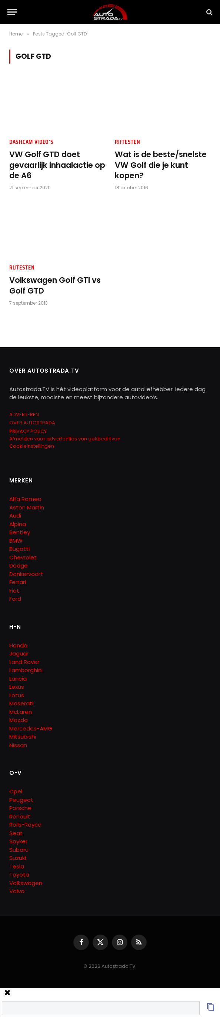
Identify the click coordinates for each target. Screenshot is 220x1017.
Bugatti (19, 549)
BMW (16, 541)
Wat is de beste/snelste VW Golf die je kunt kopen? (161, 165)
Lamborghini (26, 670)
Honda (18, 645)
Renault (19, 816)
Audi (15, 515)
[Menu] (12, 12)
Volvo (16, 891)
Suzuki (17, 858)
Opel (15, 791)
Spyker (18, 841)
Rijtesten (127, 142)
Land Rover (24, 662)
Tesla (16, 866)
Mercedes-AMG (30, 728)
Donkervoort (26, 574)
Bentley (19, 532)
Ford (15, 599)
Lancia (18, 678)
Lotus (16, 695)
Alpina (17, 524)
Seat (16, 833)
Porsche (20, 808)
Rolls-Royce (25, 824)
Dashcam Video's (31, 142)
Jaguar (19, 653)
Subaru (19, 850)
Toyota (19, 874)
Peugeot (21, 800)
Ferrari (17, 582)
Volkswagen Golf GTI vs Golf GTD (55, 285)
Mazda (18, 720)
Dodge (18, 565)
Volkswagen (25, 883)
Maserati (21, 703)
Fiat (14, 590)
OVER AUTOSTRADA (32, 422)
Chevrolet (23, 557)
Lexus (16, 687)
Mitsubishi (22, 736)
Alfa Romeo (26, 499)
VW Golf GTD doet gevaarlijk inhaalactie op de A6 (57, 165)
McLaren (20, 712)
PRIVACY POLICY (28, 431)
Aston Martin (26, 507)
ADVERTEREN (24, 414)
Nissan (18, 745)
